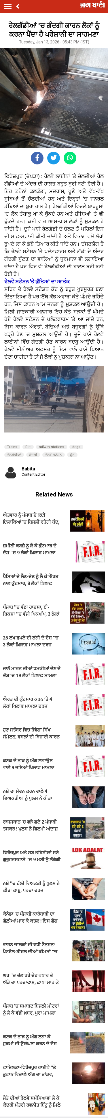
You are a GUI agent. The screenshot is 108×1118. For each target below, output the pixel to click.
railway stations (51, 447)
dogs (76, 447)
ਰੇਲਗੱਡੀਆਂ (14, 455)
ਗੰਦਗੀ (33, 455)
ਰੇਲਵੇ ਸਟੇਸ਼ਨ (53, 455)
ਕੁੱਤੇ (72, 455)
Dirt (28, 447)
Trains (12, 447)
